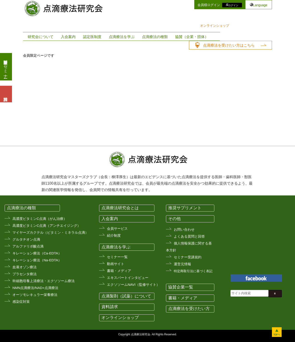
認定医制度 (92, 37)
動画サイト (115, 264)
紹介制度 (114, 235)
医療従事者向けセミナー (5, 66)
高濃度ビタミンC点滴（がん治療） (39, 219)
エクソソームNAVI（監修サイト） (133, 284)
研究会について (40, 37)
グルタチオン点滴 (26, 239)
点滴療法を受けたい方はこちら (229, 45)
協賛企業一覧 (180, 287)
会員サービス (117, 228)
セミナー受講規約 (187, 257)
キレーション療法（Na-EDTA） (37, 260)
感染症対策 (21, 302)
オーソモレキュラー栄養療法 (34, 295)
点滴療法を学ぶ (122, 37)
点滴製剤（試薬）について (126, 296)
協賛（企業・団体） (191, 37)
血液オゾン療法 (24, 267)
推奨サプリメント (184, 208)
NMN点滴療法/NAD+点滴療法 (35, 288)
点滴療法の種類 (155, 37)
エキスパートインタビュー (127, 278)
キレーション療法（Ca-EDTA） (37, 253)
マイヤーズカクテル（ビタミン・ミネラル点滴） (50, 232)
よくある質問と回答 (189, 236)
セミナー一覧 (117, 257)
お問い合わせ (184, 229)
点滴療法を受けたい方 (189, 308)
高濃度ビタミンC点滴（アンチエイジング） (46, 225)
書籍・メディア (119, 271)
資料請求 (109, 306)
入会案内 (68, 37)
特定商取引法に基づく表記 (193, 271)
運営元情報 (182, 264)
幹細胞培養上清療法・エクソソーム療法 (43, 281)
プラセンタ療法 (24, 274)
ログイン (233, 5)
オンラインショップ (214, 25)
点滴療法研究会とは (120, 208)
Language (260, 5)
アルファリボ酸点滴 (28, 246)
